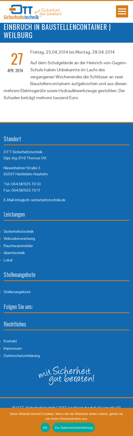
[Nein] (127, 422)
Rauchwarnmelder (18, 245)
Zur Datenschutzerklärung (74, 427)
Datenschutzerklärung (22, 355)
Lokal (8, 260)
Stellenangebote (17, 291)
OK (45, 427)
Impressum (13, 348)
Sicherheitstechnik (19, 231)
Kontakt (10, 341)
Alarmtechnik (14, 252)
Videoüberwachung (19, 238)
